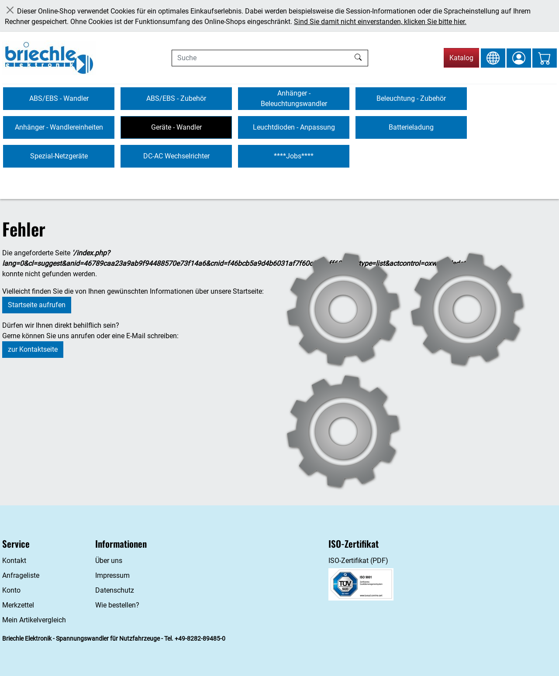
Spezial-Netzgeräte (59, 156)
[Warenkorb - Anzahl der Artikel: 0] (544, 58)
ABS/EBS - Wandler (59, 98)
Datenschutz (114, 590)
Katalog (461, 58)
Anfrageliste (20, 575)
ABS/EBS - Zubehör (176, 98)
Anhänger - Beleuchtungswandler (294, 98)
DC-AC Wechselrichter (176, 156)
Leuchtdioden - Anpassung (294, 127)
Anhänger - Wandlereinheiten (59, 127)
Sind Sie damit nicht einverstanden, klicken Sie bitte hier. (380, 21)
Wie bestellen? (117, 605)
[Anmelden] (519, 58)
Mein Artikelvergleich (34, 620)
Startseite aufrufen (37, 305)
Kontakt (14, 560)
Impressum (112, 575)
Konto (11, 590)
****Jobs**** (294, 156)
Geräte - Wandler (176, 127)
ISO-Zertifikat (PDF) (358, 560)
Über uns (108, 560)
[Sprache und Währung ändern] (493, 58)
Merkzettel (18, 605)
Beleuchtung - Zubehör (411, 98)
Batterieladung (411, 127)
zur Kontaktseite (33, 349)
